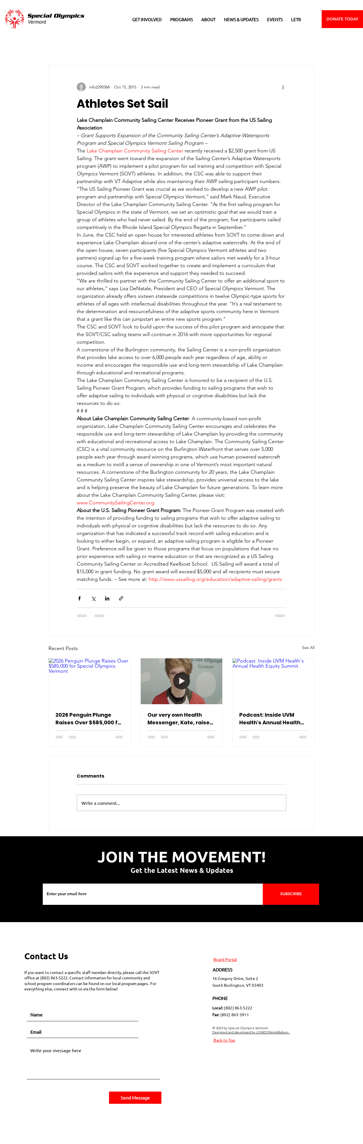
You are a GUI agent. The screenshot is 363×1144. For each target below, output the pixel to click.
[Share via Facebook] (79, 598)
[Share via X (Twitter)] (93, 598)
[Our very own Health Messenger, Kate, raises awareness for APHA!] (182, 681)
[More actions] (282, 87)
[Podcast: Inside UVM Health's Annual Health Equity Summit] (273, 681)
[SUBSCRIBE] (291, 894)
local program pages (130, 983)
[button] (147, 19)
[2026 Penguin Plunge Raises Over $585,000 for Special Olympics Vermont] (90, 681)
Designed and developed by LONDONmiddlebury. (251, 1032)
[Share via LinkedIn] (107, 598)
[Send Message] (135, 1098)
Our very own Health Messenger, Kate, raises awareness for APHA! (180, 718)
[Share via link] (121, 598)
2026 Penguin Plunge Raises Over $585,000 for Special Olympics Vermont (89, 718)
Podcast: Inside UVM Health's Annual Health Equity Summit (269, 718)
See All (308, 647)
